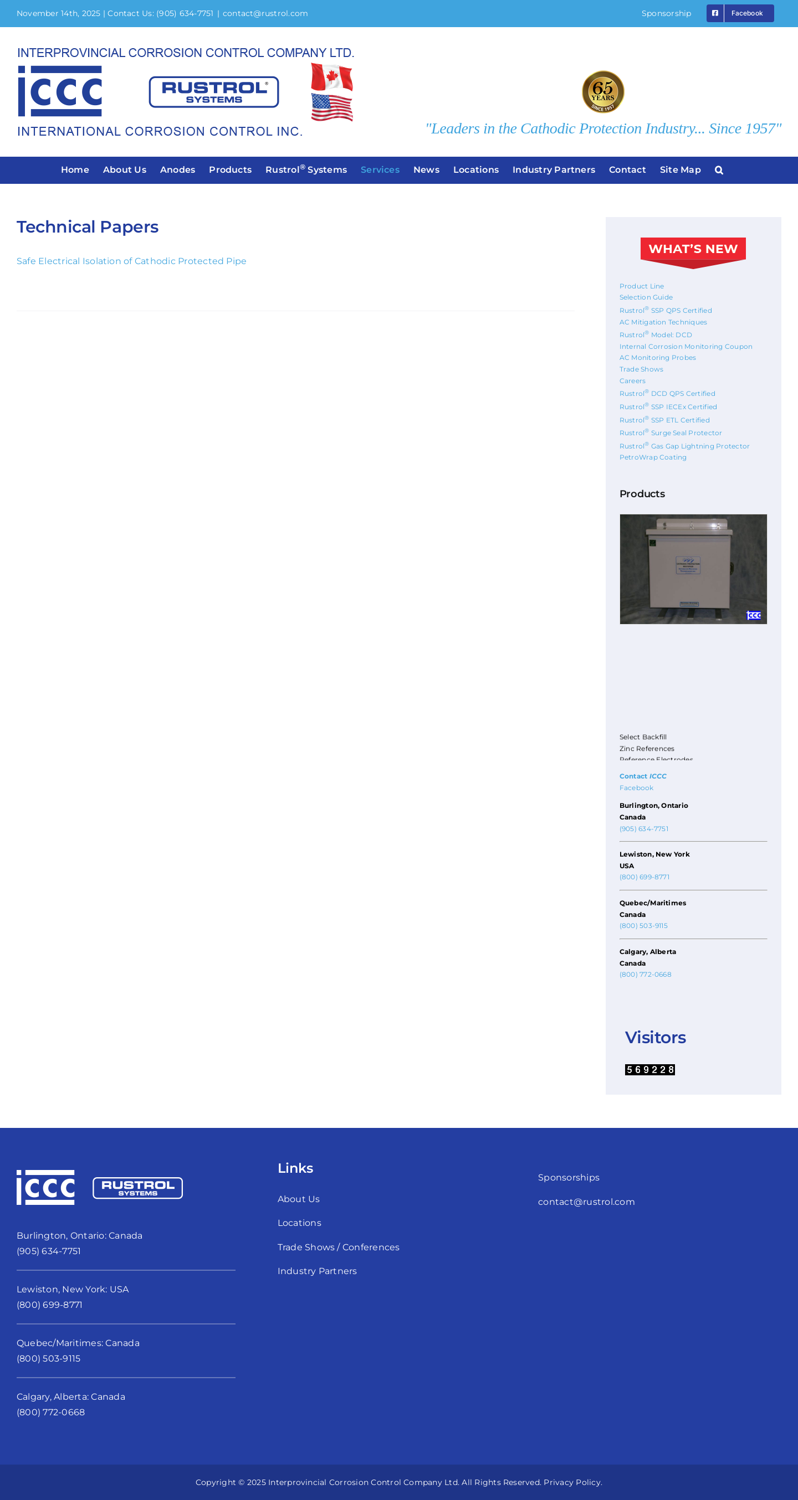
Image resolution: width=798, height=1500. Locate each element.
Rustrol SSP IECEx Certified (669, 407)
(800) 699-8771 (644, 877)
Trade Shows (642, 369)
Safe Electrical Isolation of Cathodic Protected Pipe (132, 261)
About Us (299, 1199)
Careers (633, 381)
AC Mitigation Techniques (664, 322)
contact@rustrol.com (266, 13)
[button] (719, 170)
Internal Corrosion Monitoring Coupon (686, 346)
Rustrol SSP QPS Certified (666, 310)
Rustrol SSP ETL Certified (665, 420)
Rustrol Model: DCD (656, 335)
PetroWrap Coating (653, 457)
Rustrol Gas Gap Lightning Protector (685, 446)
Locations (299, 1223)
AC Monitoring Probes (658, 357)
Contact (643, 776)
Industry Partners (317, 1271)
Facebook (637, 787)
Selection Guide (646, 297)
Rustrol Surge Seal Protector (671, 433)
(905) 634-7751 (184, 13)
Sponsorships (569, 1177)
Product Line (642, 286)
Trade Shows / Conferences (339, 1247)
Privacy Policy (572, 1482)
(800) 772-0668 (646, 974)
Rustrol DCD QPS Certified (667, 393)
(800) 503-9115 (644, 925)
